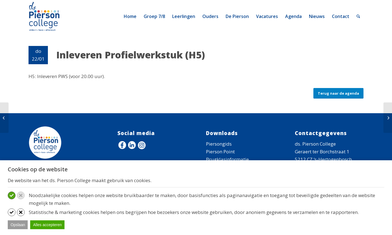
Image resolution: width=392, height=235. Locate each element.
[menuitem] (130, 16)
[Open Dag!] (387, 117)
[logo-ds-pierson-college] (45, 16)
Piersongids (219, 144)
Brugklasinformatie (227, 159)
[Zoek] (358, 16)
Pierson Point (220, 151)
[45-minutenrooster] (4, 117)
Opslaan (18, 225)
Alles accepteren (47, 225)
